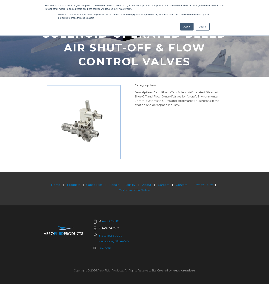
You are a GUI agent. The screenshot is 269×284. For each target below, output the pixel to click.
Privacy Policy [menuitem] (203, 185)
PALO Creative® (183, 270)
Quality (130, 185)
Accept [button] (186, 26)
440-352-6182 (111, 221)
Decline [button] (202, 26)
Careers (163, 185)
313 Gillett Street (110, 235)
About (146, 185)
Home (55, 185)
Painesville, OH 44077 (113, 241)
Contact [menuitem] (181, 185)
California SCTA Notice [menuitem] (134, 190)
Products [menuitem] (73, 185)
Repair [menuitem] (114, 185)
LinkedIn (105, 248)
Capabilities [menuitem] (94, 185)
